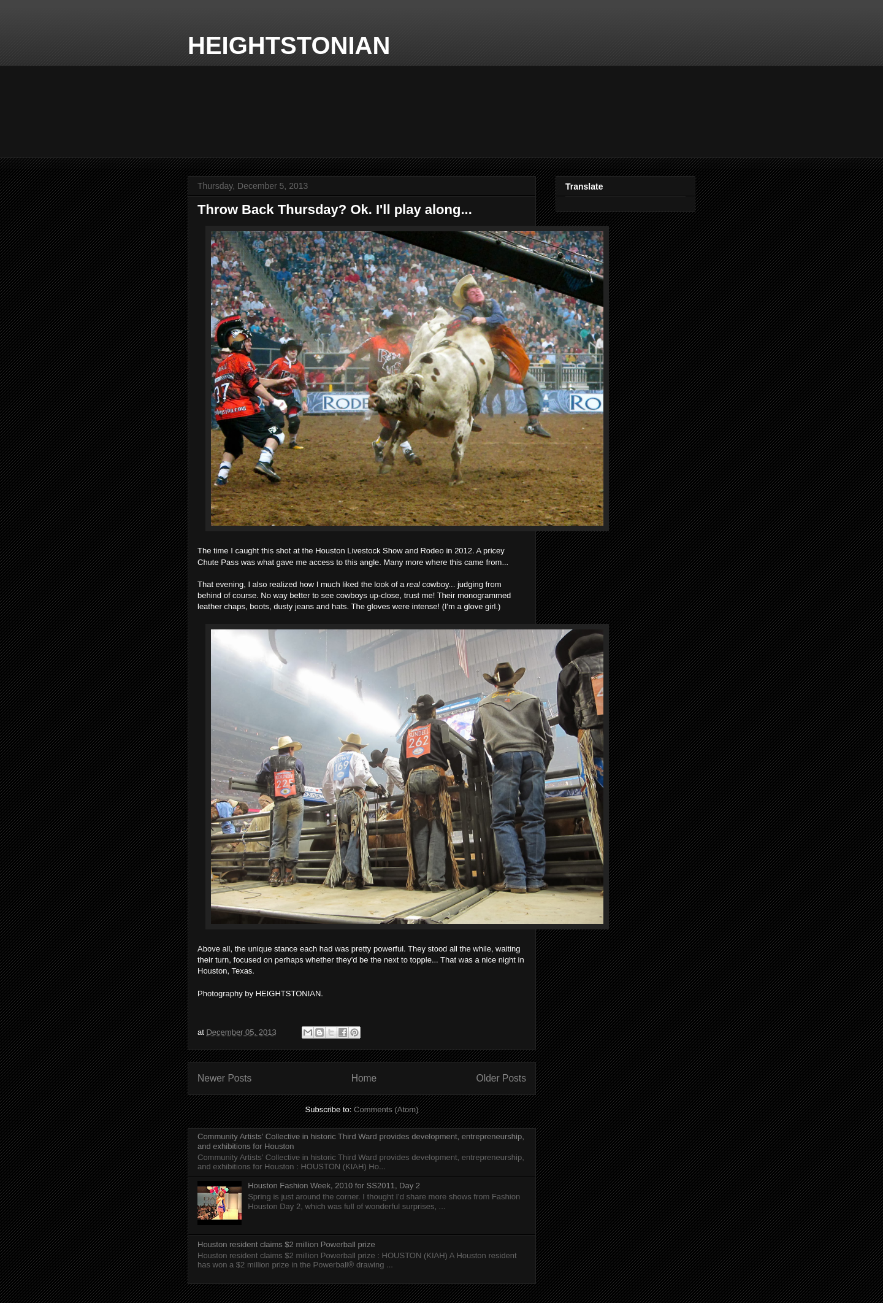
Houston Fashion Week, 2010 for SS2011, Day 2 (334, 1185)
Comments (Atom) (386, 1109)
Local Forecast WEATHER (441, 112)
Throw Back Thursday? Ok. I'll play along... (334, 209)
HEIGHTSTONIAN (289, 45)
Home (364, 1078)
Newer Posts (224, 1078)
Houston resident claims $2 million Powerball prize (286, 1244)
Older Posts (501, 1078)
